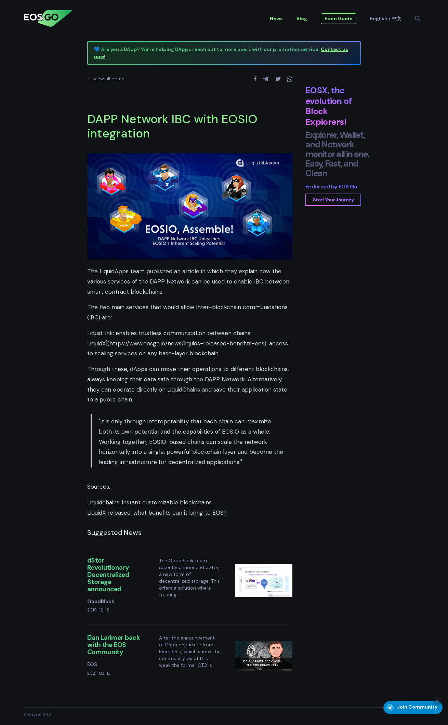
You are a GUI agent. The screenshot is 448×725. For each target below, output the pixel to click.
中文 (396, 18)
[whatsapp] (289, 79)
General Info (37, 715)
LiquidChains (183, 389)
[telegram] (265, 79)
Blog (302, 18)
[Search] (420, 18)
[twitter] (278, 79)
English (378, 18)
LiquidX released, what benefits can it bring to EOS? (157, 512)
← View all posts (105, 79)
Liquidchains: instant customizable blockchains (149, 502)
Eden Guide (339, 18)
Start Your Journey (333, 200)
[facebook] (255, 79)
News (276, 18)
